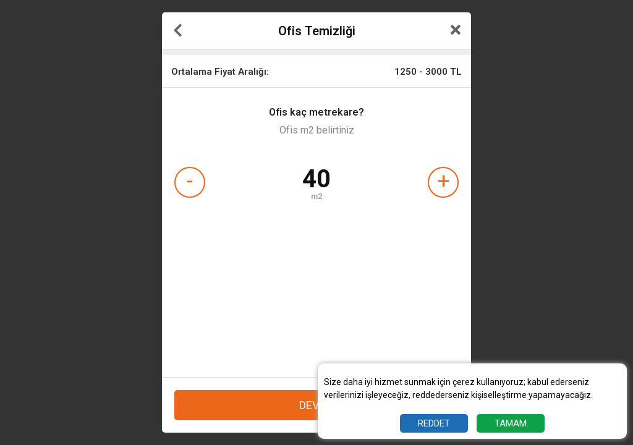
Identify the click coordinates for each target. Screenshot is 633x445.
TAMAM (511, 423)
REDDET (434, 423)
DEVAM (316, 405)
